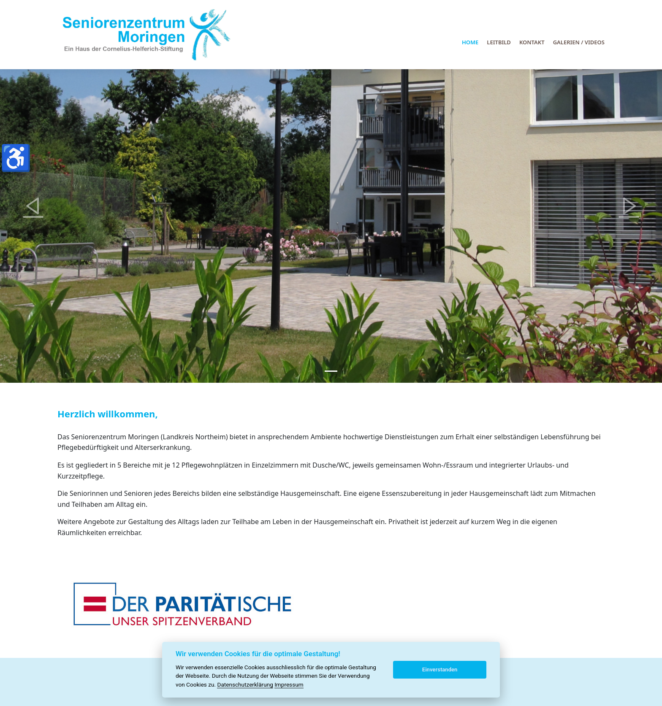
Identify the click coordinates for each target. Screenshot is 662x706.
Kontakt (532, 42)
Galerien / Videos (579, 42)
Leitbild (499, 42)
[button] (33, 206)
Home (470, 42)
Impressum (288, 684)
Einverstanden (440, 669)
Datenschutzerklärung (245, 684)
